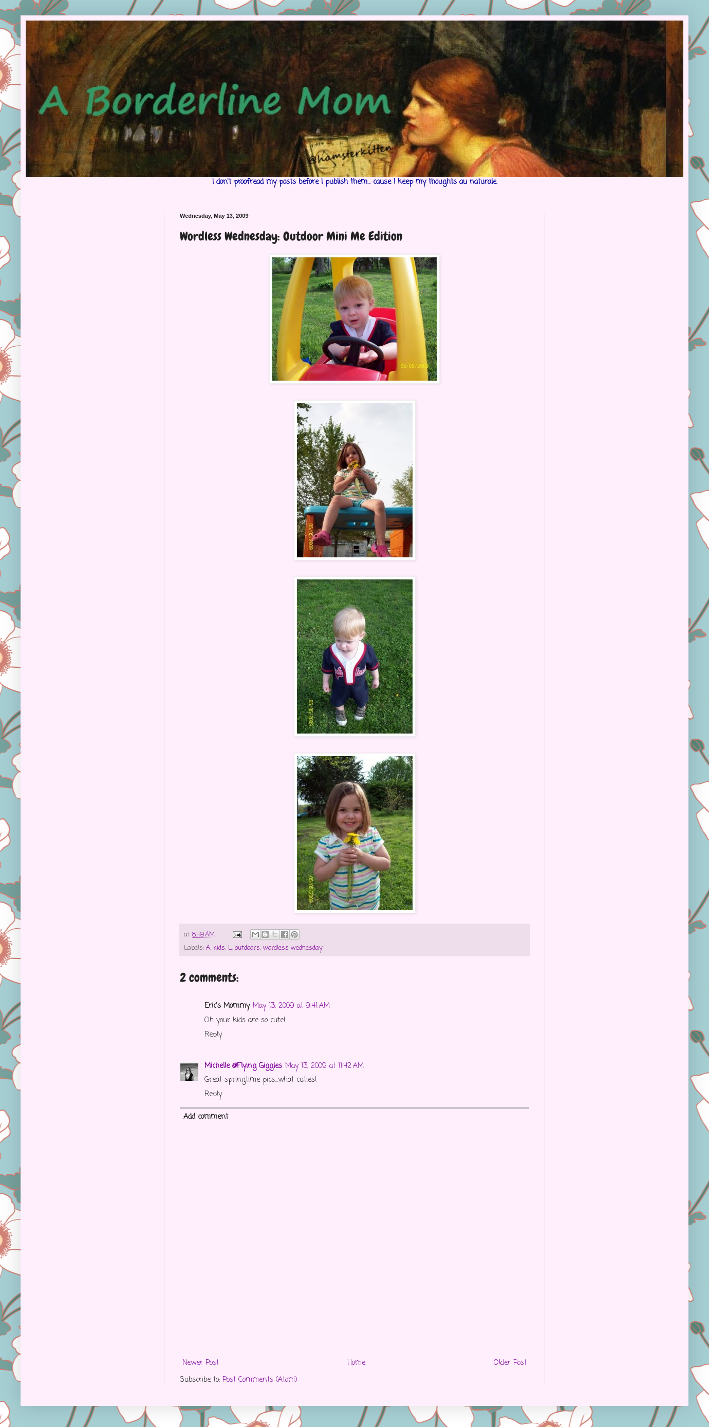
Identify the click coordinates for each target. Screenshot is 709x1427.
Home (356, 1363)
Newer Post (200, 1363)
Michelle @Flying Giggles (243, 1066)
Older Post (510, 1363)
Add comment (205, 1117)
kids (219, 948)
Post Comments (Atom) (259, 1380)
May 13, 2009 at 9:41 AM (291, 1006)
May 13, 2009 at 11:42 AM (324, 1066)
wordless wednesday (293, 948)
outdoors (247, 948)
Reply (213, 1034)
